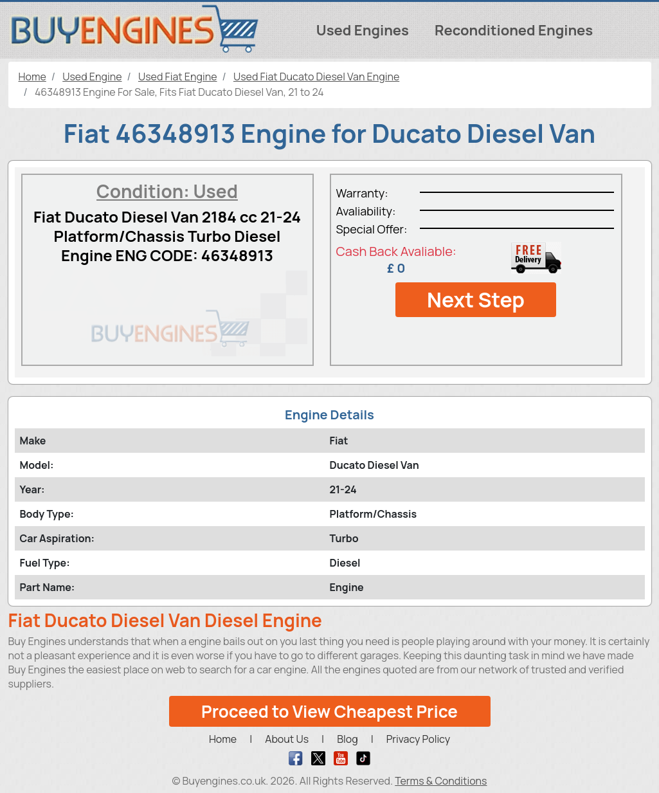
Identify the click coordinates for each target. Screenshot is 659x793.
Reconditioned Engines (514, 30)
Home (223, 739)
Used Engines (362, 30)
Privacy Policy (418, 739)
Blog (347, 739)
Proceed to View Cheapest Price (329, 711)
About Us (287, 739)
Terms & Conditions (441, 781)
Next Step (476, 300)
